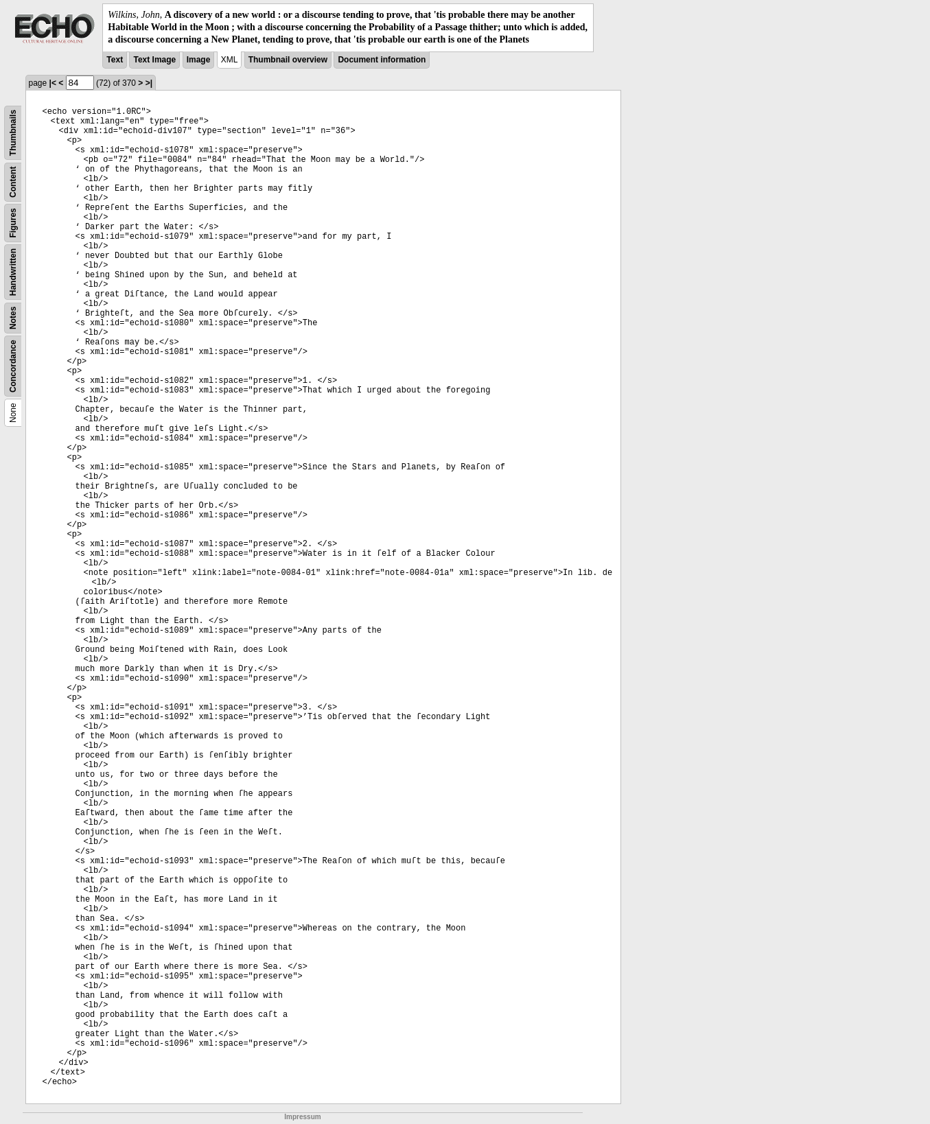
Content (13, 181)
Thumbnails (13, 132)
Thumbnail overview (287, 60)
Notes (13, 317)
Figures (13, 222)
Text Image (154, 60)
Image (199, 60)
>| (149, 83)
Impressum (302, 1117)
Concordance (13, 366)
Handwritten (13, 271)
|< (52, 83)
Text (114, 60)
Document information (382, 60)
